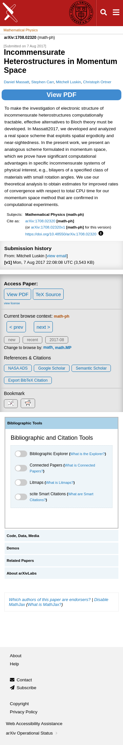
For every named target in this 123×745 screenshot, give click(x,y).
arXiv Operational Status (32, 733)
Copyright (19, 703)
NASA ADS (18, 368)
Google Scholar (51, 368)
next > (43, 327)
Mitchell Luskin (68, 82)
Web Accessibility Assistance (34, 723)
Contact (24, 679)
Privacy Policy (23, 711)
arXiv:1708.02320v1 (48, 227)
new (11, 340)
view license (12, 303)
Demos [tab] (13, 548)
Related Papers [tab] (20, 561)
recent (32, 340)
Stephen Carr (42, 82)
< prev (16, 327)
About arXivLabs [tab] (22, 573)
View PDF (61, 94)
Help (14, 663)
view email (57, 255)
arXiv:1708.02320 (40, 221)
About (15, 655)
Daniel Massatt (16, 82)
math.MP (63, 347)
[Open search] (103, 13)
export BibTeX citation (28, 380)
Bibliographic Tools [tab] (24, 423)
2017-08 (57, 340)
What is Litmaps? (59, 482)
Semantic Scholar (91, 368)
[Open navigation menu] (116, 13)
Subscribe (26, 687)
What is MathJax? (44, 604)
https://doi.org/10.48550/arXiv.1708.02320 (60, 234)
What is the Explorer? (87, 454)
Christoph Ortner (97, 82)
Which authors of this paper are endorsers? (50, 599)
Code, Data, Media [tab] (23, 536)
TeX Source (48, 294)
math (48, 347)
